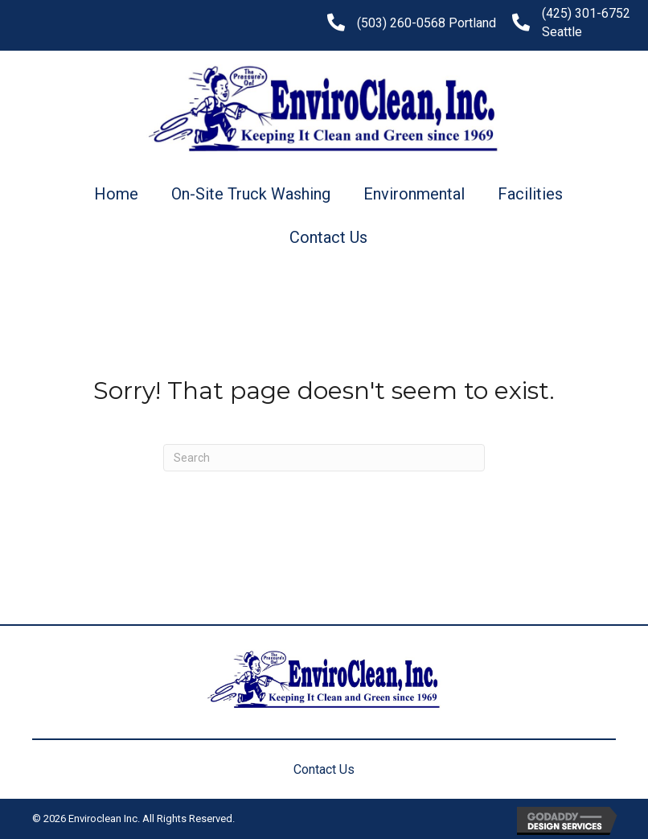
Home (116, 194)
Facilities (530, 194)
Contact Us (328, 237)
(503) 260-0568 (401, 23)
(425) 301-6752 (586, 13)
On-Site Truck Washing (250, 194)
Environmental (414, 194)
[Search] (324, 457)
